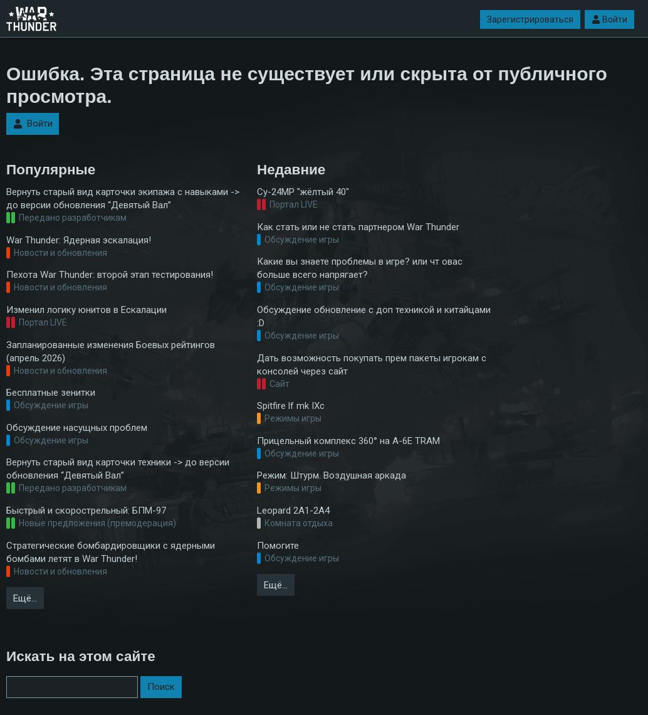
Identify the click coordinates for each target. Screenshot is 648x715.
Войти (609, 19)
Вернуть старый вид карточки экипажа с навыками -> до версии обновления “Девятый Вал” (122, 198)
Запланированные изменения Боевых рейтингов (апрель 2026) (110, 351)
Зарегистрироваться (530, 19)
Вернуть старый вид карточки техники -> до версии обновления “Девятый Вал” (117, 469)
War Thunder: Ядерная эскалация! (78, 240)
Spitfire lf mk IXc (291, 405)
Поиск (161, 686)
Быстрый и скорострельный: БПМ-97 (86, 510)
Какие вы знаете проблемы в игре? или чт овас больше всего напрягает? (359, 268)
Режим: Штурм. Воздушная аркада (331, 475)
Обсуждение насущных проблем (76, 427)
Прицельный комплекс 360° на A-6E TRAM (348, 441)
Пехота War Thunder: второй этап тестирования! (109, 274)
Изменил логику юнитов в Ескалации (86, 309)
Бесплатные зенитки (50, 392)
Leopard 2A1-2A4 (293, 510)
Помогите (278, 545)
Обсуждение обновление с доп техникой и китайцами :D (374, 316)
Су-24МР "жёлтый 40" (303, 192)
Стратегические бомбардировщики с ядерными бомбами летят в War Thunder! (110, 552)
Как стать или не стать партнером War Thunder (358, 227)
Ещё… (25, 598)
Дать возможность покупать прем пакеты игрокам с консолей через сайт (371, 364)
